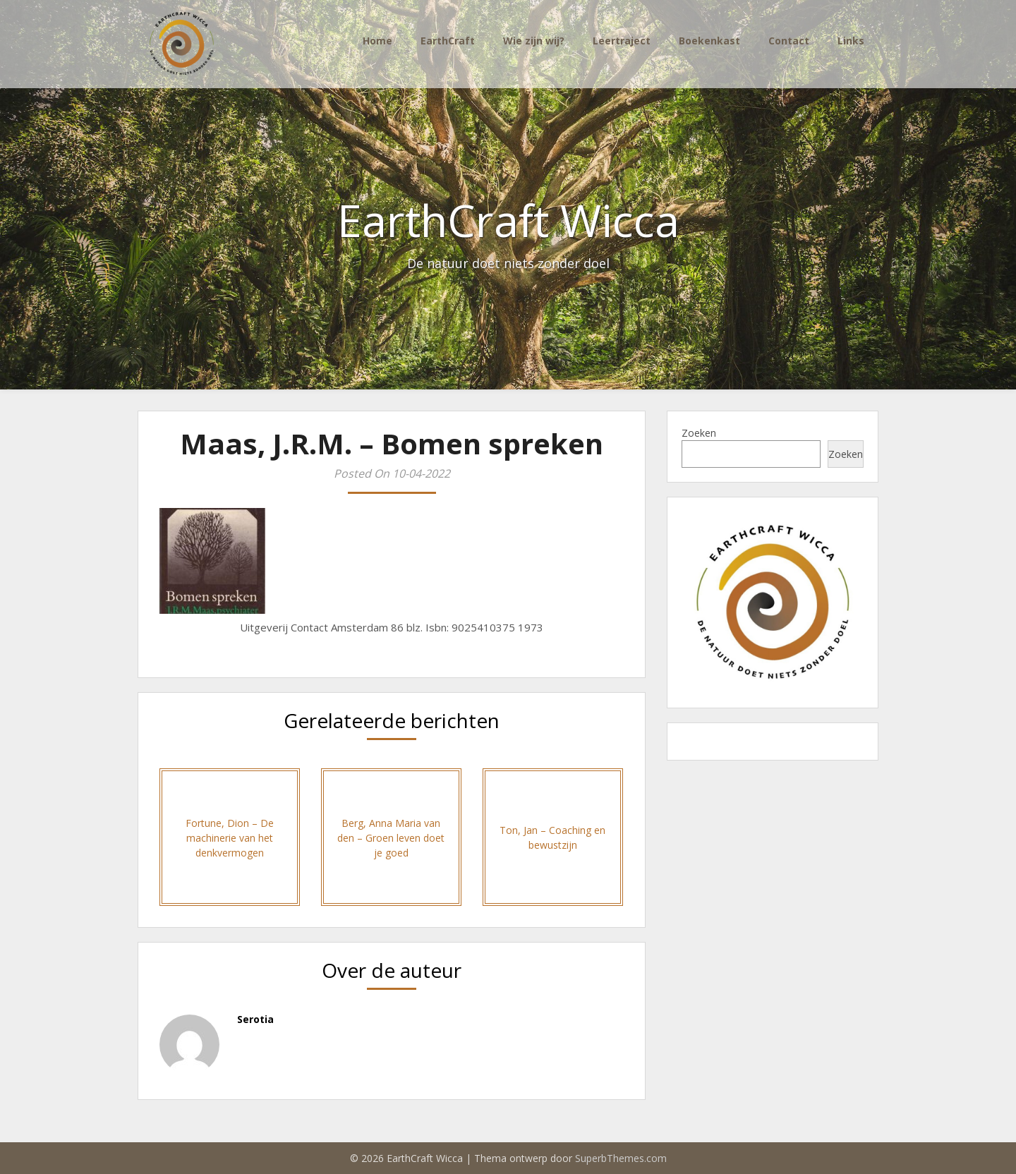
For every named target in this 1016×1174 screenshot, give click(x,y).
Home (377, 40)
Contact (788, 40)
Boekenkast (709, 40)
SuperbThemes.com (621, 1158)
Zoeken (699, 433)
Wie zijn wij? (533, 40)
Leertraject (622, 40)
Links (850, 40)
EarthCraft (448, 40)
